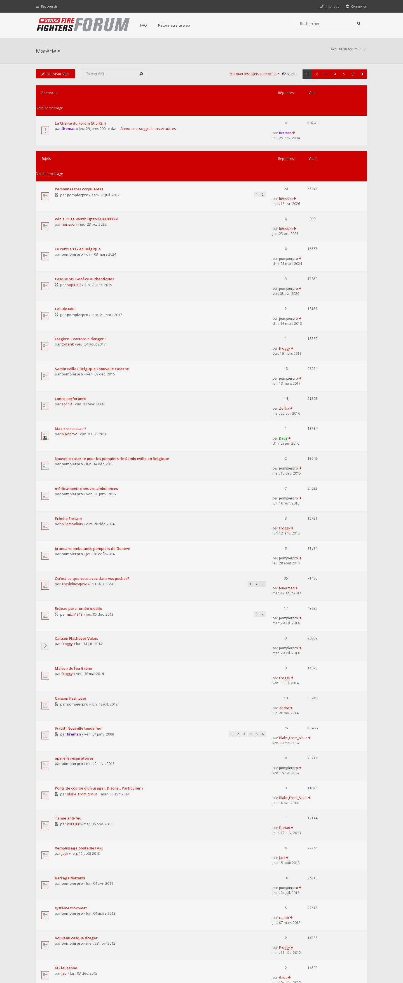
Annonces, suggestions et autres (149, 116)
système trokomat (71, 661)
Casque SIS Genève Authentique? (85, 216)
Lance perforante (70, 301)
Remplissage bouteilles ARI (79, 619)
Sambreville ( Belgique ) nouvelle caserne (92, 280)
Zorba (308, 301)
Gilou (307, 703)
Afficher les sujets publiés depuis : (128, 790)
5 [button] (344, 76)
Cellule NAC (65, 237)
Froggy (308, 259)
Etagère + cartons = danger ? (81, 259)
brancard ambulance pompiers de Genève (93, 406)
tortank (68, 264)
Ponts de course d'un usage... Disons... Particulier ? (99, 576)
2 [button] (316, 76)
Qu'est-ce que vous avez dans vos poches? (92, 427)
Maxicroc (69, 327)
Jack (65, 624)
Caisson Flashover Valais (77, 470)
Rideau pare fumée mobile (79, 448)
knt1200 (74, 603)
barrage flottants (70, 640)
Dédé (307, 322)
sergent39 (70, 771)
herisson (310, 152)
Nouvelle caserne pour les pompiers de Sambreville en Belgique (112, 343)
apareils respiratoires (74, 555)
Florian (308, 597)
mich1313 (75, 454)
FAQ (146, 25)
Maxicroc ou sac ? (71, 322)
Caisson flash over (71, 512)
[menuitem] (356, 6)
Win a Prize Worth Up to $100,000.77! (87, 174)
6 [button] (353, 76)
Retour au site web (177, 25)
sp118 (67, 306)
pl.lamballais (72, 390)
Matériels (48, 52)
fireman (69, 116)
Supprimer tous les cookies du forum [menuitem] (337, 954)
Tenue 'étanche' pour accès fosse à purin (91, 745)
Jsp (64, 708)
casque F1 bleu (68, 766)
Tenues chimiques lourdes (78, 724)
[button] (362, 76)
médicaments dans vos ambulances (86, 364)
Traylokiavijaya (75, 432)
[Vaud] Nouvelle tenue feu (78, 533)
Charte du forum (163, 927)
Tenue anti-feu (68, 597)
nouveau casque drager (76, 682)
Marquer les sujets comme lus (253, 76)
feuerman (310, 427)
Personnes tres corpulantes (79, 152)
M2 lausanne (66, 703)
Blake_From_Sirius (317, 533)
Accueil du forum (49, 954)
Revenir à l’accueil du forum (64, 821)
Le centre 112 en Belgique (78, 195)
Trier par (221, 790)
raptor (308, 661)
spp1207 (75, 222)
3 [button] (325, 76)
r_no (66, 750)
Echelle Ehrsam (68, 385)
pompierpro (78, 158)
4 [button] (334, 76)
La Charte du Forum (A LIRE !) (80, 110)
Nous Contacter (276, 911)
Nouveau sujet (56, 76)
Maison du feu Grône (74, 491)
